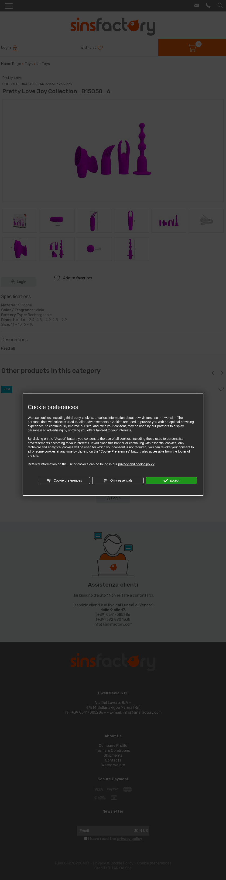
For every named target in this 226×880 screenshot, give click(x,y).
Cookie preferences (64, 481)
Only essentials (118, 481)
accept (171, 481)
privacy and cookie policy (136, 464)
